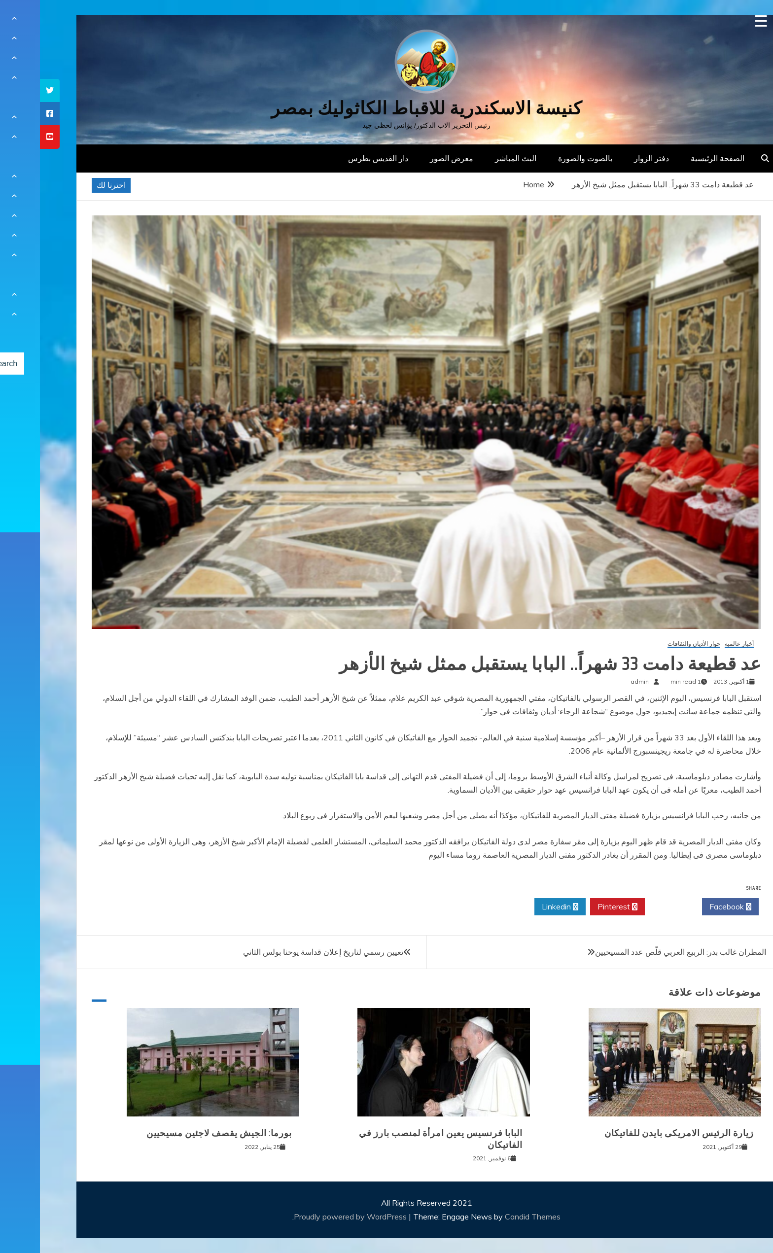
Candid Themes (493, 1216)
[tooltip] (10, 90)
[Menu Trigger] (721, 21)
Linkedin (520, 907)
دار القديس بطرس (338, 158)
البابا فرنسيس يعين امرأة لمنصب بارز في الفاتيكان (401, 1138)
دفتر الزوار (611, 158)
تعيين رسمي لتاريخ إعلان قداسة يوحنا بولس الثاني (283, 952)
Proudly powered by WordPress (311, 1216)
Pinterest (577, 907)
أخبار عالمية (699, 644)
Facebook (690, 907)
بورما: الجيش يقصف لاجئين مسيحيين (179, 1133)
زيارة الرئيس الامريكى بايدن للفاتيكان (639, 1133)
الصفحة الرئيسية (677, 158)
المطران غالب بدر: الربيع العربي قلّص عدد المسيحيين (640, 952)
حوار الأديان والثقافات (654, 644)
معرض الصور (411, 158)
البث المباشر (475, 158)
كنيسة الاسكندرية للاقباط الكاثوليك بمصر (386, 108)
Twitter (633, 907)
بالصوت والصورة (545, 158)
